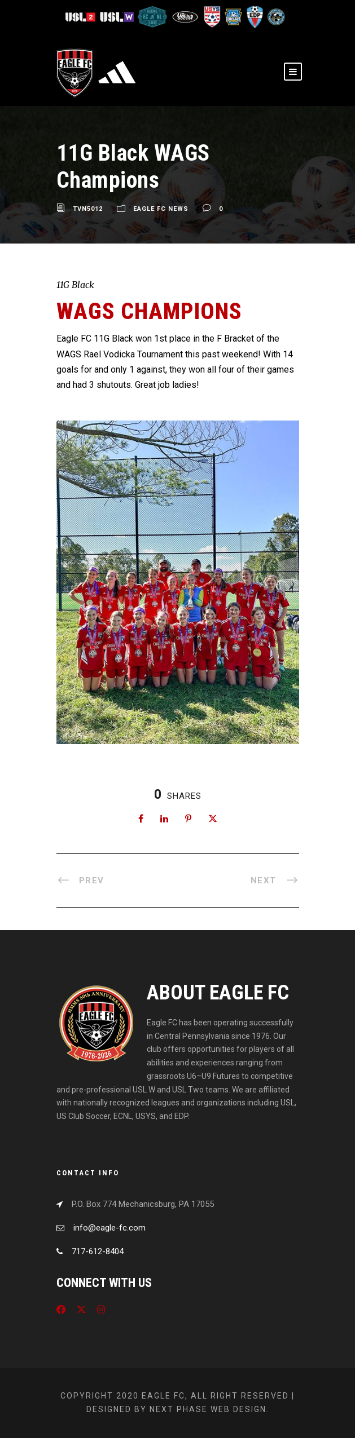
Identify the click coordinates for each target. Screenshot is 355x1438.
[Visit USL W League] (117, 16)
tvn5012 (88, 209)
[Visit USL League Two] (82, 16)
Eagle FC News (161, 209)
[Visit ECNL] (153, 16)
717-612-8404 (98, 1251)
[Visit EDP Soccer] (254, 16)
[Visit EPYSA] (233, 16)
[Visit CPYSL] (275, 16)
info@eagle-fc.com (109, 1228)
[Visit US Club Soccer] (186, 16)
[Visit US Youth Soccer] (211, 16)
